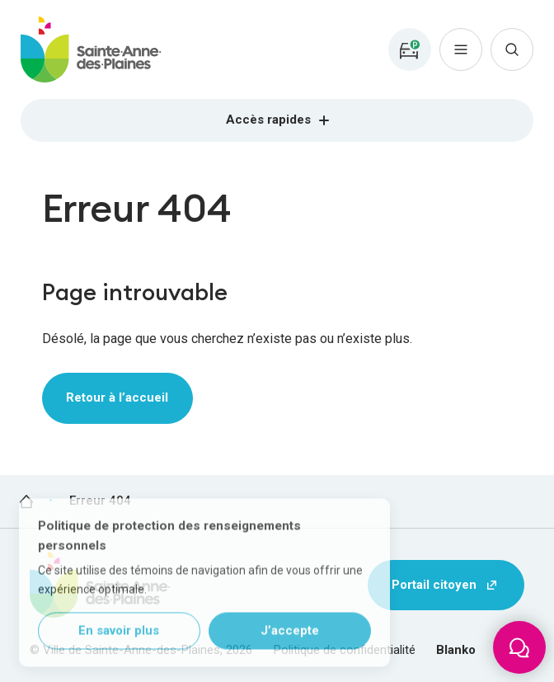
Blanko (456, 649)
